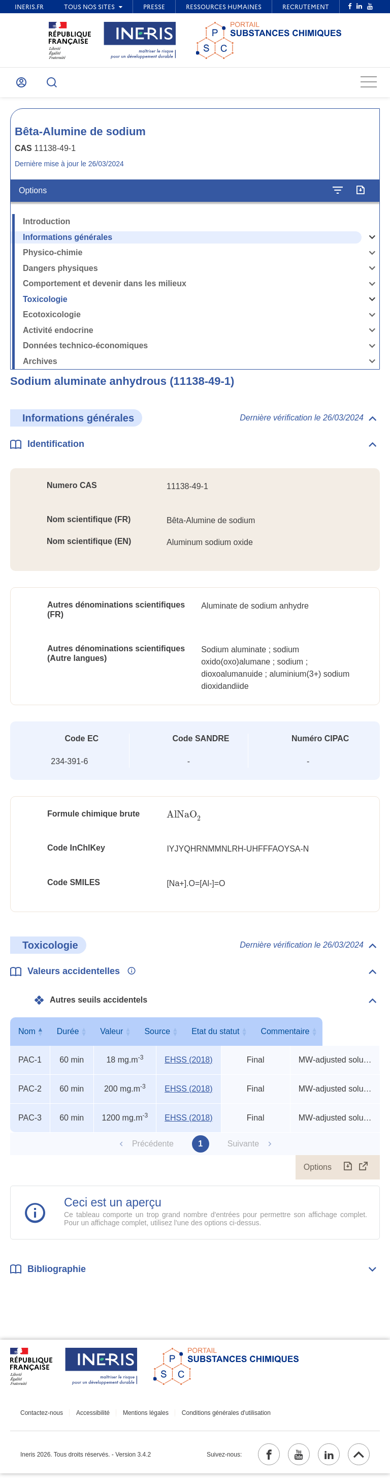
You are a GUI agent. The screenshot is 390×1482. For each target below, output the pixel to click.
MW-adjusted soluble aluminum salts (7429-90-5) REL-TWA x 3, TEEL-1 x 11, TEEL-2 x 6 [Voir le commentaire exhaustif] (337, 1064)
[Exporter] (360, 195)
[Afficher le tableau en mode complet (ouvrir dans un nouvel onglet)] (363, 1172)
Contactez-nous (41, 1417)
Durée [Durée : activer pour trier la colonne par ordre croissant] (69, 1036)
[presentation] (184, 819)
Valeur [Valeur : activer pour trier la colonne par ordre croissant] (122, 1036)
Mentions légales (137, 1417)
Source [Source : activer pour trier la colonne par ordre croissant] (187, 1036)
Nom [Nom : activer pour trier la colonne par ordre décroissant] (28, 1036)
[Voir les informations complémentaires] (129, 976)
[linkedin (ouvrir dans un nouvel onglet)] (323, 1461)
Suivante (243, 1148)
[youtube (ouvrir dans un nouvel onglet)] (290, 1461)
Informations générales (67, 241)
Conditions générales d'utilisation (213, 1417)
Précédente (153, 1148)
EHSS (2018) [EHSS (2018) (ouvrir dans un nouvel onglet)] (188, 1064)
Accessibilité (89, 1417)
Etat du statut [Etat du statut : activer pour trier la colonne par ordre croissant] (253, 1036)
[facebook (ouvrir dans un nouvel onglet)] (256, 1461)
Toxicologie (45, 303)
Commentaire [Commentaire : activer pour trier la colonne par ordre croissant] (334, 1036)
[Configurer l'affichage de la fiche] (337, 195)
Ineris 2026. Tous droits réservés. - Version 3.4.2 (85, 1461)
